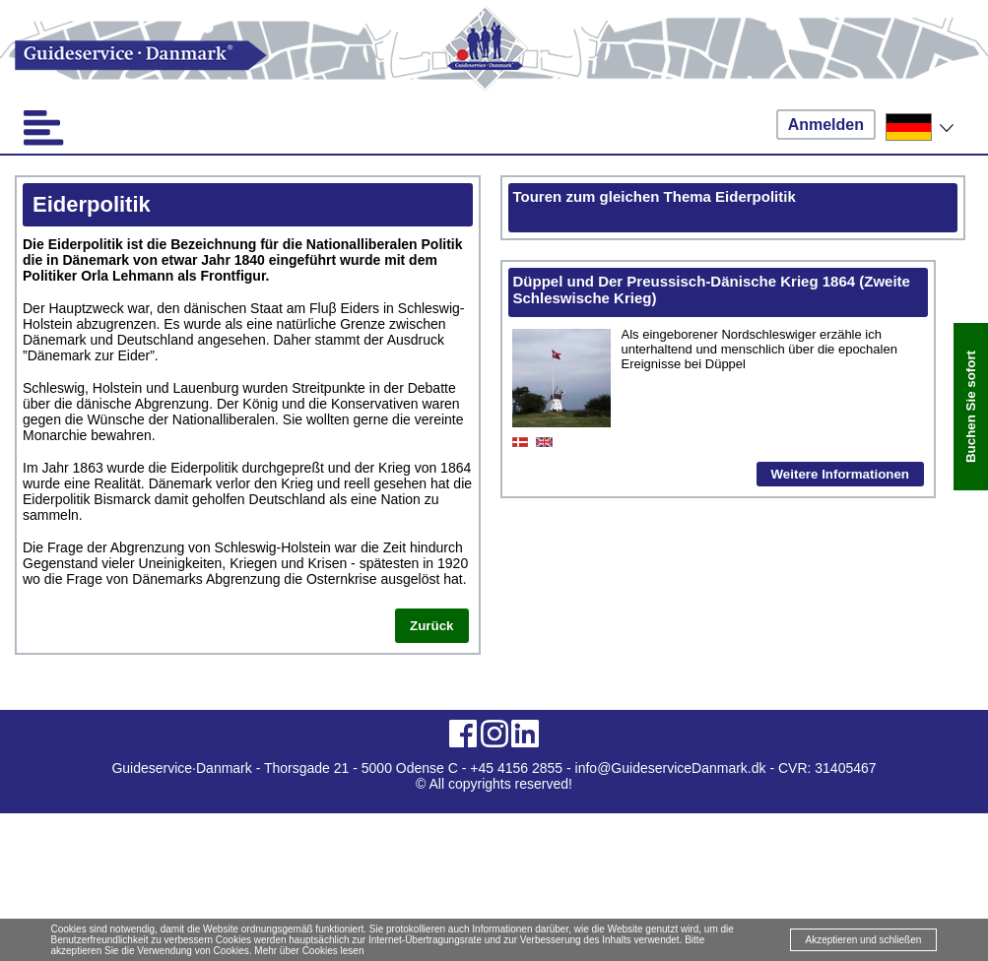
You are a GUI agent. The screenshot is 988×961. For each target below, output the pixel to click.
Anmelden (826, 124)
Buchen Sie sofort (970, 407)
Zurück (431, 625)
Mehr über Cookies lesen (308, 950)
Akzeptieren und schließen (864, 939)
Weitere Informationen (840, 474)
